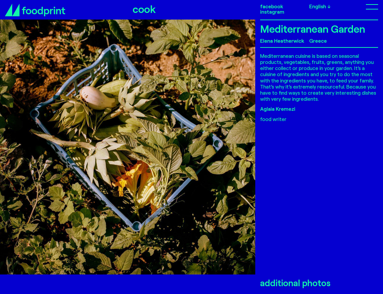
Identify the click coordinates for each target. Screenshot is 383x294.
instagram (272, 11)
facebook (271, 6)
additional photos (295, 283)
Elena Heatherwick (282, 41)
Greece (318, 41)
